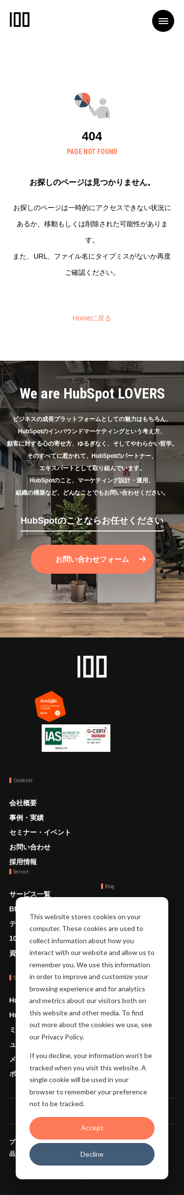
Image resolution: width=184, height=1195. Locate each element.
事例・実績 (26, 818)
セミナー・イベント (40, 832)
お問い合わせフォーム (92, 559)
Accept (92, 1127)
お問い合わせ (30, 847)
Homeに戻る (92, 318)
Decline (92, 1154)
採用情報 (23, 862)
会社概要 (23, 803)
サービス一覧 (30, 894)
